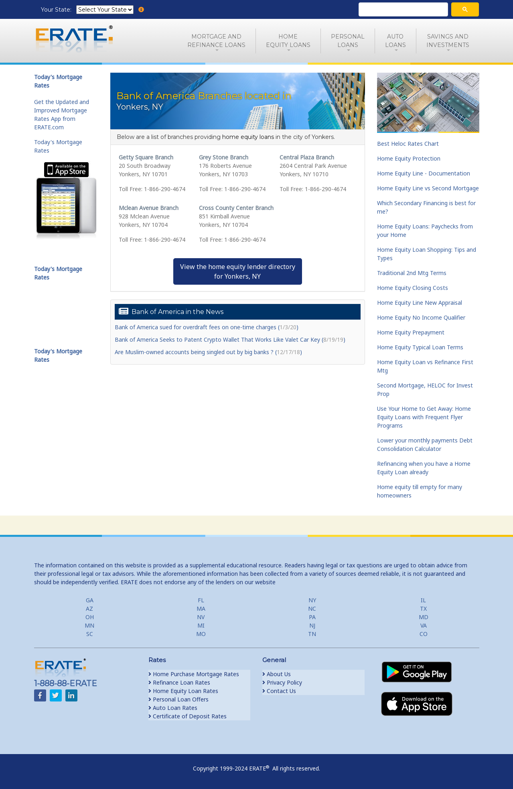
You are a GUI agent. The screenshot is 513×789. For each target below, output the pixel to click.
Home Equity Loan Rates (183, 691)
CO (424, 634)
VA (423, 625)
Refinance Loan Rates (179, 682)
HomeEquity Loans (288, 41)
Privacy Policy (282, 682)
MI (201, 625)
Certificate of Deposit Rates (187, 716)
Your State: (57, 9)
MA (201, 608)
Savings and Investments (447, 41)
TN (312, 634)
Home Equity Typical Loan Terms (420, 347)
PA (312, 617)
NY (312, 600)
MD (423, 617)
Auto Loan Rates (172, 708)
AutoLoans (395, 41)
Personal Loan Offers (178, 699)
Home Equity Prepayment (410, 332)
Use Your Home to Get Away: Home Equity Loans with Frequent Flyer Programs (424, 417)
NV (201, 617)
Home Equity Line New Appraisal (419, 302)
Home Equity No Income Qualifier (421, 317)
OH (89, 617)
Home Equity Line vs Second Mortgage (428, 188)
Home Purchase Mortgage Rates (193, 674)
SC (89, 634)
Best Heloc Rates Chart (408, 143)
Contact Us (279, 691)
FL (201, 600)
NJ (312, 625)
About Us (276, 674)
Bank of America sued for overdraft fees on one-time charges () (206, 327)
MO (201, 634)
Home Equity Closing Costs (412, 288)
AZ (89, 608)
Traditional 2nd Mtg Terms (411, 273)
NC (312, 608)
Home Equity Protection (408, 158)
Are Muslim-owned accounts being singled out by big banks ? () (208, 352)
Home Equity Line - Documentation (423, 173)
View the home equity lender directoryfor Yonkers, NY (237, 271)
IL (423, 600)
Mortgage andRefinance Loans (216, 41)
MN (89, 625)
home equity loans (248, 137)
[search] (402, 9)
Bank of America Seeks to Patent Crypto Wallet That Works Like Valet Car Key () (230, 339)
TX (423, 608)
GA (89, 600)
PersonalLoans (348, 41)
